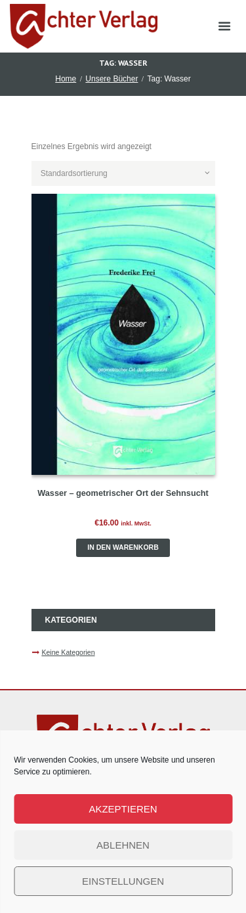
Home (65, 78)
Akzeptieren (123, 808)
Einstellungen (123, 881)
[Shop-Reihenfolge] (123, 173)
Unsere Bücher (111, 78)
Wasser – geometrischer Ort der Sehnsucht (122, 493)
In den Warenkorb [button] (123, 547)
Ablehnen (123, 845)
